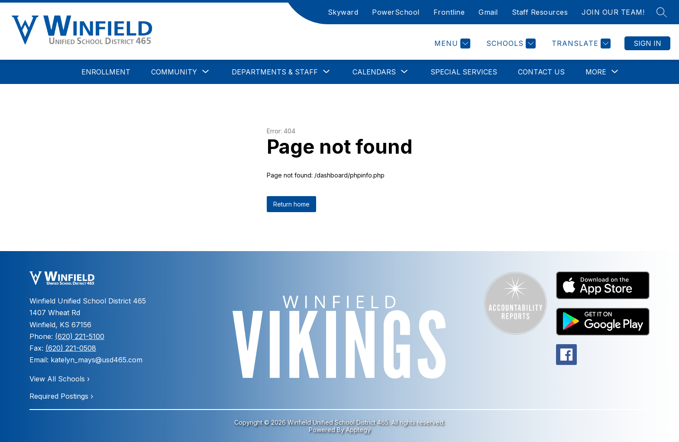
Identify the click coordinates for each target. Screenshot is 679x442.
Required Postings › (61, 396)
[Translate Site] (580, 43)
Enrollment (105, 72)
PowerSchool (396, 12)
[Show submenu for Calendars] (374, 72)
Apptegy (358, 429)
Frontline (449, 12)
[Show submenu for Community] (174, 72)
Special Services (463, 72)
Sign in (647, 43)
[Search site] (661, 12)
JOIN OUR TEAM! (613, 12)
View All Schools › (59, 378)
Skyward (343, 12)
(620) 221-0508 (70, 348)
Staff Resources (540, 12)
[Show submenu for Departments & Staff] (275, 72)
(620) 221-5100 (79, 336)
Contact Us (541, 72)
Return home (291, 204)
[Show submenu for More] (595, 72)
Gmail (488, 12)
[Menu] (451, 43)
